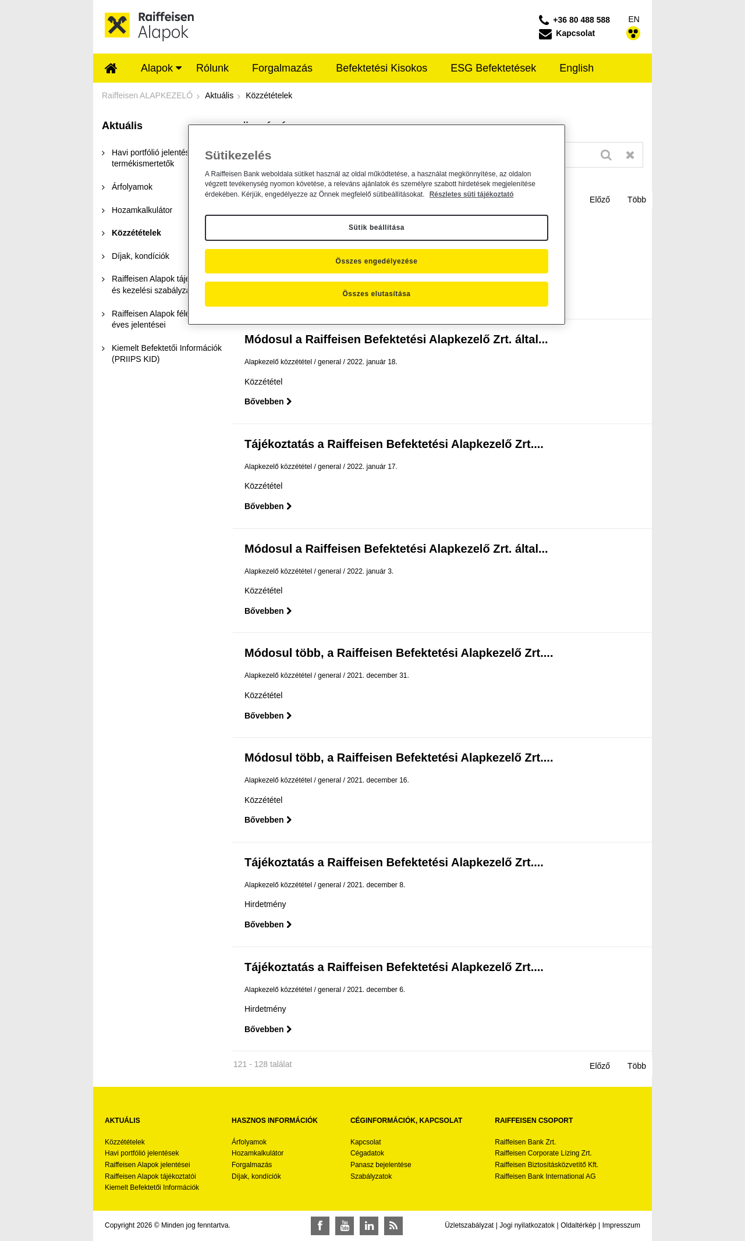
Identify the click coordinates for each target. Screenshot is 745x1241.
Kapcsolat (365, 1142)
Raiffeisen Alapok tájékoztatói (150, 1176)
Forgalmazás (252, 1165)
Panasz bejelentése (380, 1165)
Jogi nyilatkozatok (527, 1225)
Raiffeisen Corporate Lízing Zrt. (543, 1153)
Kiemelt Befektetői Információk (152, 1187)
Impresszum (621, 1225)
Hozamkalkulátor (257, 1153)
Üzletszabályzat (469, 1225)
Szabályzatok (371, 1176)
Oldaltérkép (578, 1225)
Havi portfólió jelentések (142, 1153)
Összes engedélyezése (377, 261)
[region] (376, 224)
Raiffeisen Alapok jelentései (147, 1165)
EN (634, 19)
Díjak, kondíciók (256, 1176)
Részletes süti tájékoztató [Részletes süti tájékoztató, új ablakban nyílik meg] (472, 194)
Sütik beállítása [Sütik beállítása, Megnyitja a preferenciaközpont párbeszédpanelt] (377, 227)
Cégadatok (367, 1153)
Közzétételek (125, 1142)
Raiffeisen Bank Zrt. (525, 1142)
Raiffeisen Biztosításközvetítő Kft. (546, 1165)
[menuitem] (111, 69)
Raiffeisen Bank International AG (545, 1176)
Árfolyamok (249, 1142)
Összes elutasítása (376, 294)
